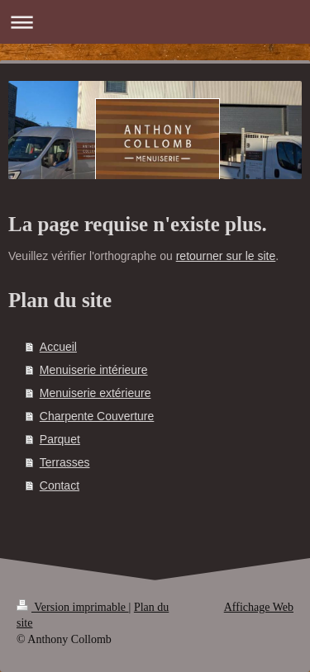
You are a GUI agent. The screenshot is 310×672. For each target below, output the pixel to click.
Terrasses (65, 462)
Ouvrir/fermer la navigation (155, 22)
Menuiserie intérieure (94, 369)
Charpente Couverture (97, 416)
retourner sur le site (226, 256)
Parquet (60, 439)
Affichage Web (258, 607)
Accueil (58, 346)
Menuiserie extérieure (95, 393)
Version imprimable (73, 607)
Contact (59, 485)
